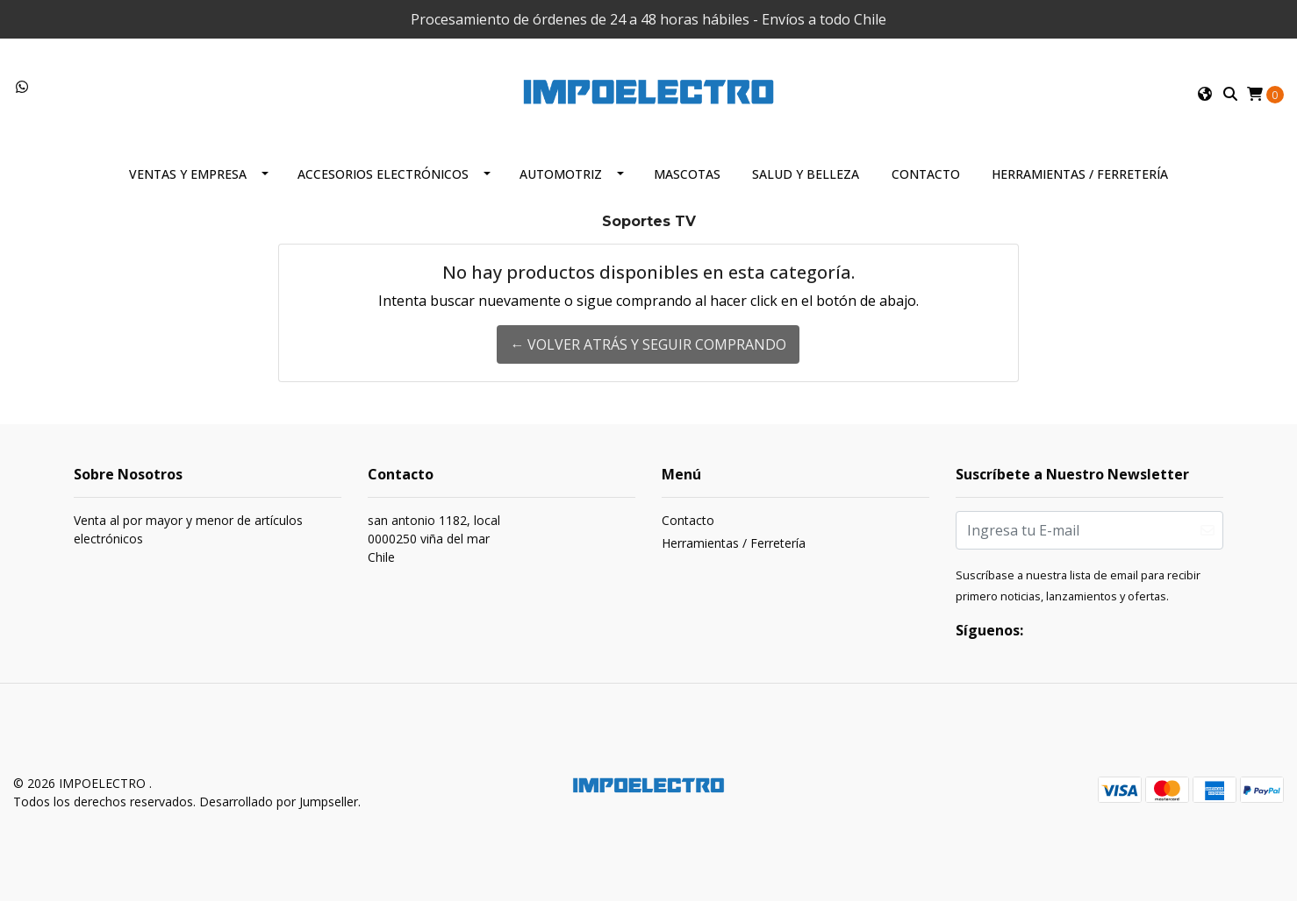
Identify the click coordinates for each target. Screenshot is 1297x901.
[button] (1205, 93)
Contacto (926, 174)
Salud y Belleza (805, 174)
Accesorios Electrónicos (383, 174)
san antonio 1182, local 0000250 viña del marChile (434, 538)
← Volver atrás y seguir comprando (648, 344)
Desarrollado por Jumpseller (278, 801)
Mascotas (687, 174)
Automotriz (561, 174)
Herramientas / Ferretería (1080, 174)
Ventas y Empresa (188, 174)
